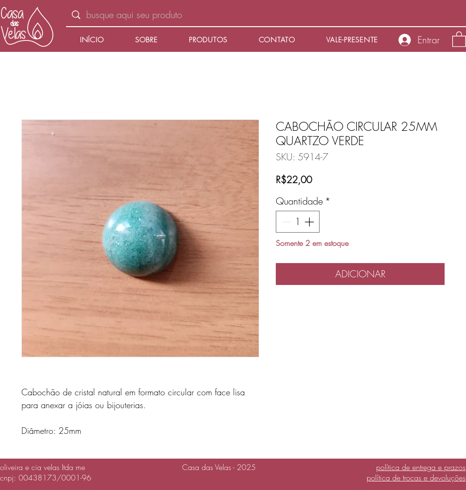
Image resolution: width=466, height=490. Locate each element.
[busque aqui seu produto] (266, 14)
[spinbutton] (297, 221)
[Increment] (310, 221)
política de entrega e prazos (421, 467)
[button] (459, 38)
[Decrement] (285, 221)
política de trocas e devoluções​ (416, 477)
